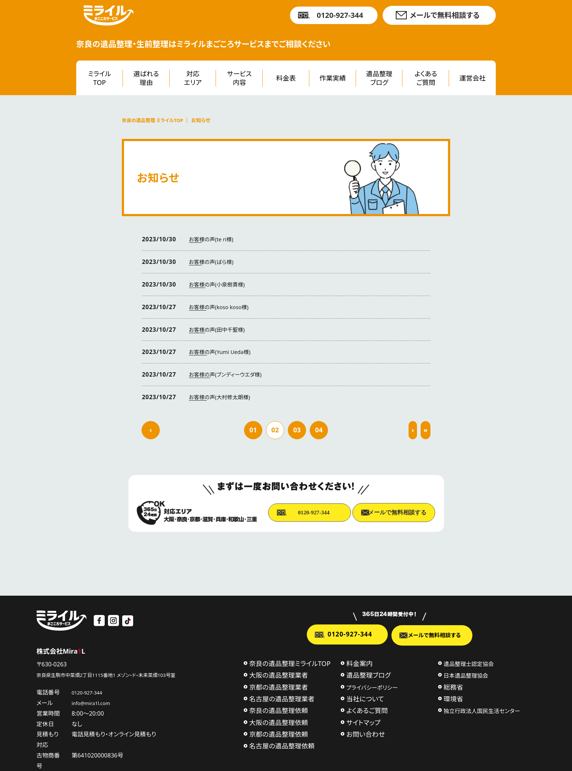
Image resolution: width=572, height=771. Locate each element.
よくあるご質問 (426, 77)
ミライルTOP (99, 77)
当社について (365, 696)
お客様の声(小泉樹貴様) (219, 284)
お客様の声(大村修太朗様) (222, 397)
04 (319, 429)
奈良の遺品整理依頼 (278, 708)
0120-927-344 (340, 15)
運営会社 (472, 78)
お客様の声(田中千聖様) (219, 330)
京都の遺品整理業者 (278, 685)
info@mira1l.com (100, 701)
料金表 (286, 78)
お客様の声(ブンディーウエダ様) (229, 374)
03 (297, 429)
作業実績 (333, 78)
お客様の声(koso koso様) (222, 307)
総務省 (453, 685)
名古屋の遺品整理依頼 (281, 744)
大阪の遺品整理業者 (278, 673)
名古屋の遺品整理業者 (281, 696)
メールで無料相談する (444, 15)
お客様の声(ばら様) (213, 262)
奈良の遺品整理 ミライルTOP (155, 120)
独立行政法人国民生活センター (482, 709)
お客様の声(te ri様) (213, 239)
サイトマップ (363, 720)
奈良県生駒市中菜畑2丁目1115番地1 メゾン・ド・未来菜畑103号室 (120, 672)
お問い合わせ (365, 732)
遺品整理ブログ (379, 77)
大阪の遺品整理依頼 (278, 720)
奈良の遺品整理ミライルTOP (290, 661)
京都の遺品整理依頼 (278, 732)
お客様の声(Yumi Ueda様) (223, 352)
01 (253, 429)
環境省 (453, 696)
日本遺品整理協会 (466, 673)
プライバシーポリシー (372, 685)
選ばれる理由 (146, 77)
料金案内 (359, 661)
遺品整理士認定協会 (469, 661)
